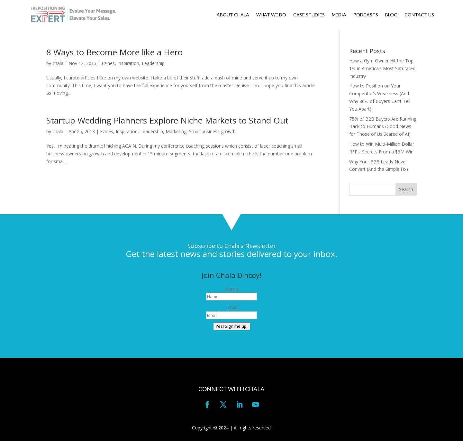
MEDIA (339, 15)
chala (57, 63)
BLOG (391, 15)
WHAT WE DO (271, 15)
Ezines (108, 63)
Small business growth (212, 131)
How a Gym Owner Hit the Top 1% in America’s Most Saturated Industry (382, 68)
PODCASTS (365, 15)
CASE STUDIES (309, 15)
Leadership (153, 63)
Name (231, 289)
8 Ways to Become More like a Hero (114, 52)
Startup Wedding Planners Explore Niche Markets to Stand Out (167, 120)
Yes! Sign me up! (232, 326)
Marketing (176, 131)
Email (231, 307)
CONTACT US (419, 15)
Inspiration (128, 63)
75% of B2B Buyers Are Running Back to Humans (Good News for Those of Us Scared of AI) (382, 126)
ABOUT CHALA (233, 15)
